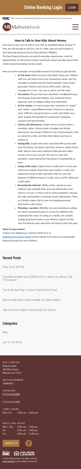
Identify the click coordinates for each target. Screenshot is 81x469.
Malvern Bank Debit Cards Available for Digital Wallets (31, 300)
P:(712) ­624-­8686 (11, 394)
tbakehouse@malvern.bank (17, 236)
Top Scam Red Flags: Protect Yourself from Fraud (30, 290)
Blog (5, 332)
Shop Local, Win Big (13, 266)
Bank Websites (9, 461)
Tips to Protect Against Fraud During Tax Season (29, 310)
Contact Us (11, 443)
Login (72, 7)
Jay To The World (12, 342)
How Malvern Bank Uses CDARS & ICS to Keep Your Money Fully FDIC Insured (38, 278)
